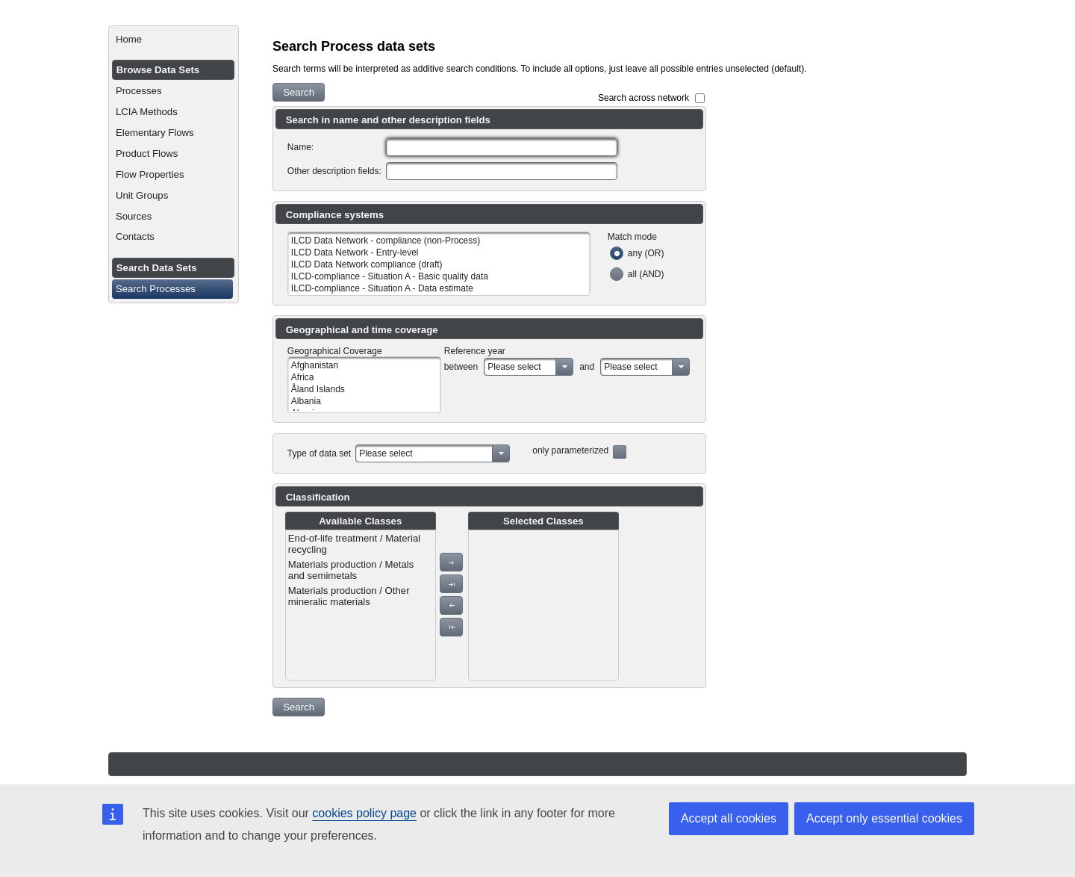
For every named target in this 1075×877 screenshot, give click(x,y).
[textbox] (501, 147)
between (461, 367)
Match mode (632, 237)
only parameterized (570, 450)
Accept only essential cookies (884, 818)
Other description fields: (334, 171)
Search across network (643, 98)
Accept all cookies (728, 818)
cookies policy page (364, 813)
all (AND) (646, 274)
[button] (298, 92)
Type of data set (319, 453)
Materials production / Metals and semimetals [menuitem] (351, 570)
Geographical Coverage (334, 351)
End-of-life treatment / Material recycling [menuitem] (354, 544)
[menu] (360, 605)
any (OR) (646, 253)
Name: (300, 147)
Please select (513, 367)
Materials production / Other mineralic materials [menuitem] (349, 596)
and (586, 367)
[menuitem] (173, 39)
